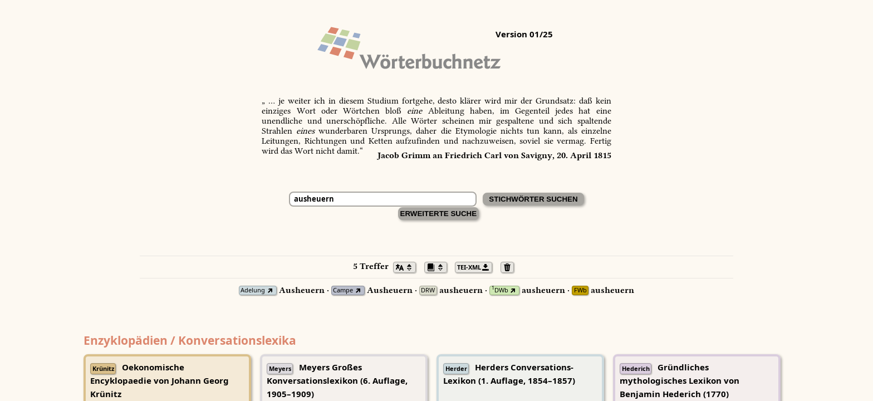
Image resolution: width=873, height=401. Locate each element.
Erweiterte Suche (438, 213)
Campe (343, 290)
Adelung (253, 290)
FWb (580, 290)
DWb (500, 290)
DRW (428, 290)
